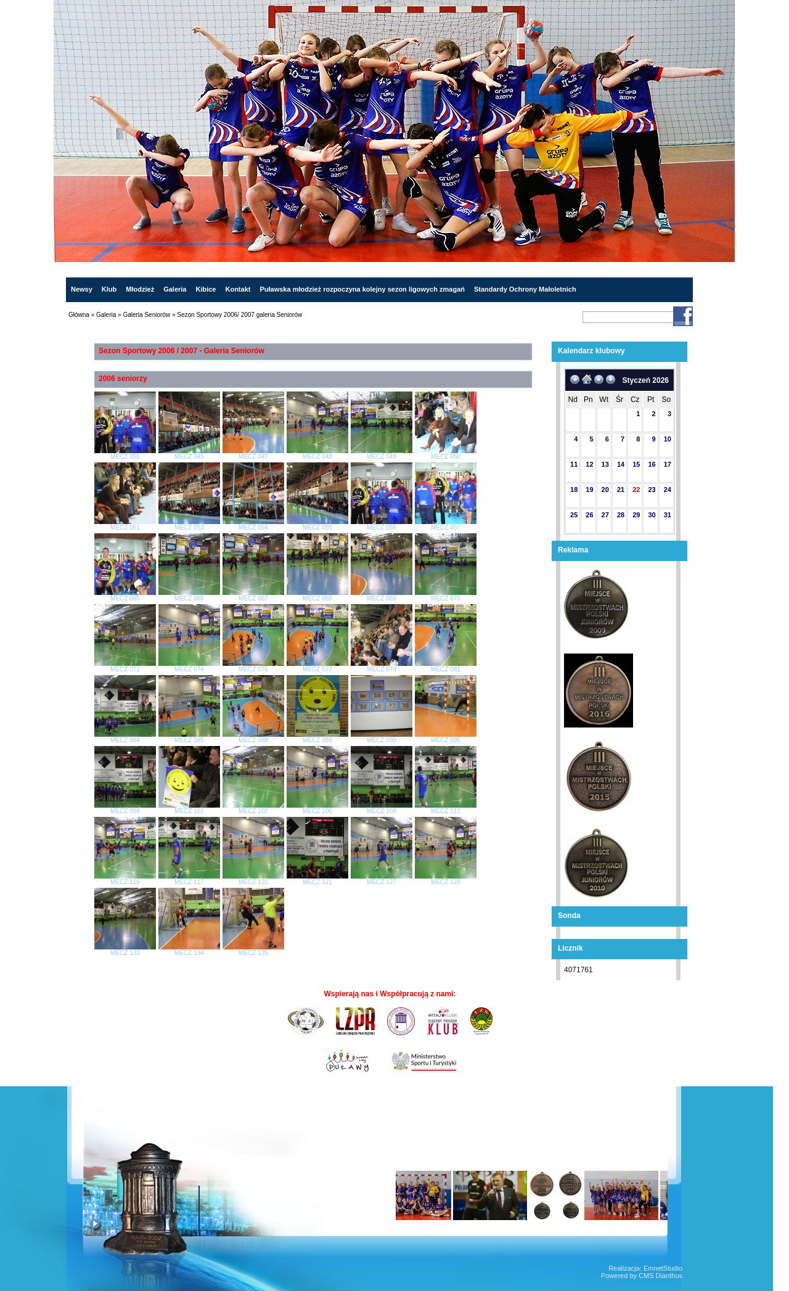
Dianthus (669, 1275)
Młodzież (140, 289)
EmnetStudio (663, 1268)
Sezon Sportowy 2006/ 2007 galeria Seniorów (239, 314)
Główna (78, 314)
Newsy (81, 289)
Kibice (205, 289)
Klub (109, 289)
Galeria (174, 289)
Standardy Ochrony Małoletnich (525, 289)
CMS (646, 1275)
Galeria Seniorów (146, 314)
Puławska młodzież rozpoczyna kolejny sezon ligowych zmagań (362, 289)
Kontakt (237, 289)
